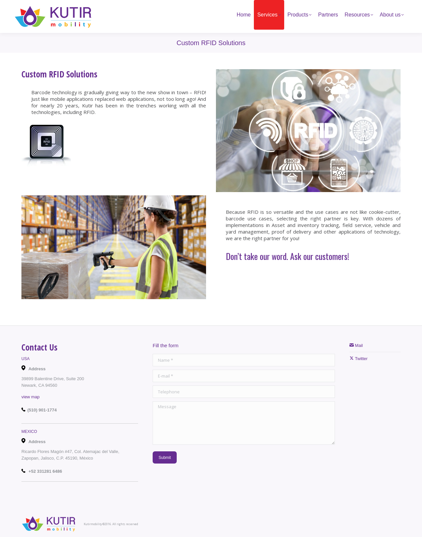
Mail (356, 345)
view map (30, 396)
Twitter (358, 358)
